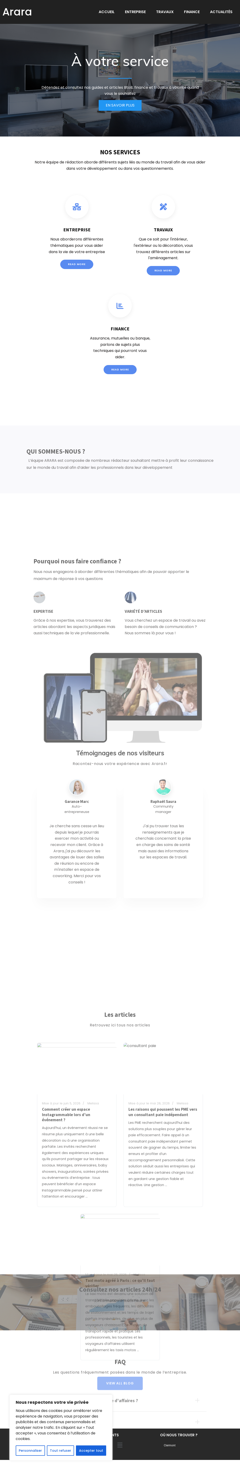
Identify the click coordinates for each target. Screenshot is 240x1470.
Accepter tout (91, 1450)
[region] (60, 1428)
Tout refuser (60, 1450)
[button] (120, 1445)
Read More (77, 278)
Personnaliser (30, 1450)
